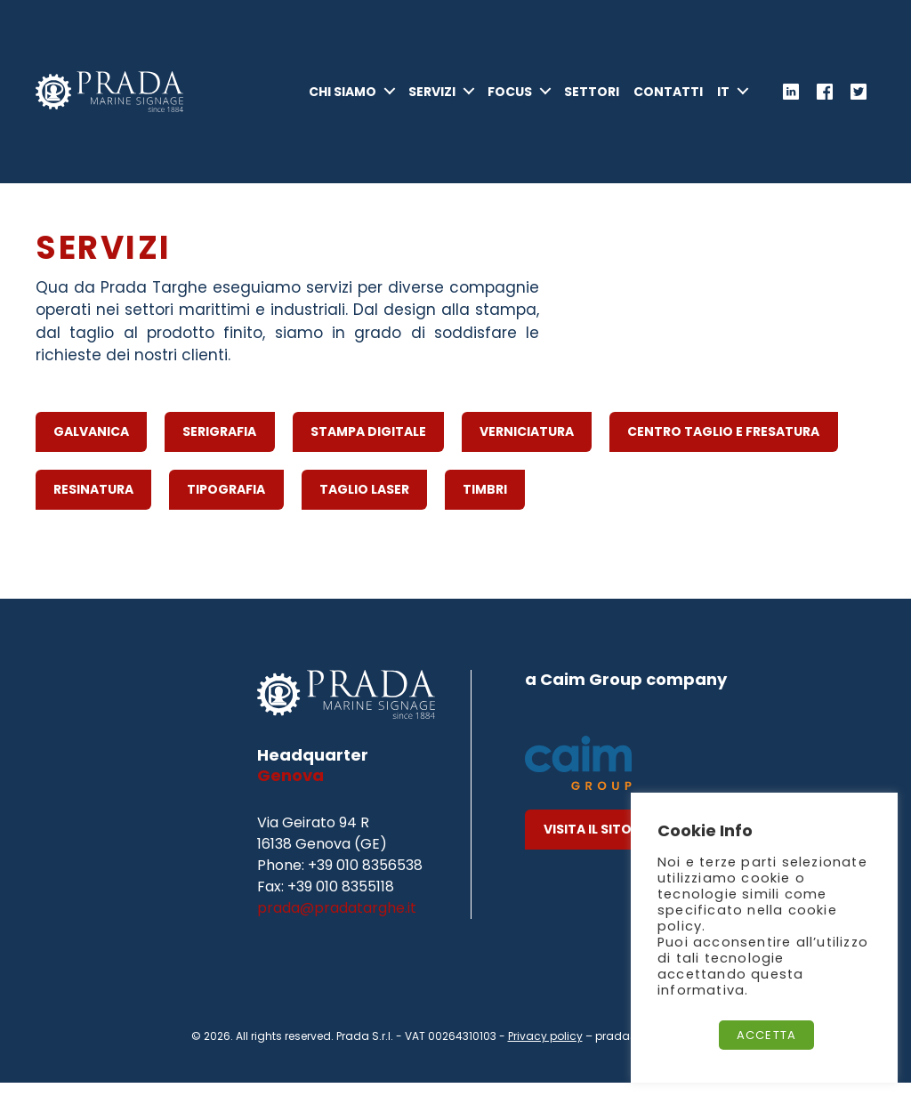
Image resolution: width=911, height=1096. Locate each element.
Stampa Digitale (368, 445)
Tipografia (226, 503)
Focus (510, 98)
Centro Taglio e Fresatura (723, 445)
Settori (591, 98)
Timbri (485, 503)
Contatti (668, 98)
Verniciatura (527, 445)
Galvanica (91, 445)
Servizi (432, 98)
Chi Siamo (342, 98)
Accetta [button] (766, 1035)
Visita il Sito (588, 842)
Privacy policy (545, 1049)
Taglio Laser (364, 503)
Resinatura (93, 503)
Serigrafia (219, 445)
